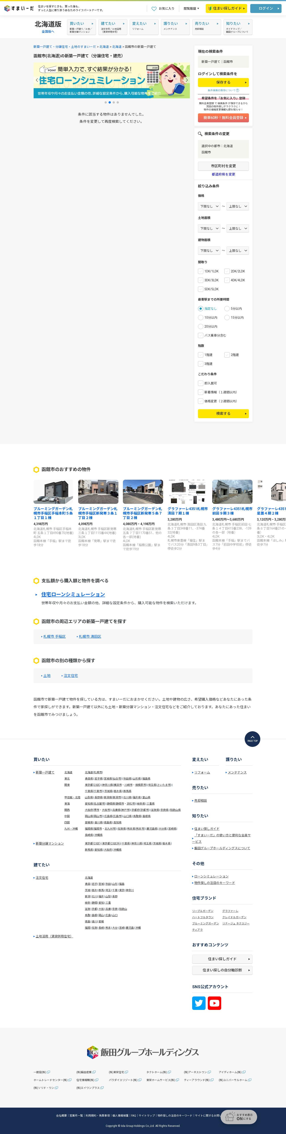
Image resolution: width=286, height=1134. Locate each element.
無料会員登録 (206, 103)
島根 (94, 915)
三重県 (151, 803)
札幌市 (98, 772)
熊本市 (140, 828)
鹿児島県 (152, 828)
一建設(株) (40, 1072)
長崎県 (89, 835)
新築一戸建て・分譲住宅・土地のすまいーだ (65, 47)
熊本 (108, 927)
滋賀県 (155, 810)
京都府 (136, 810)
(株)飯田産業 (84, 1072)
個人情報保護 (120, 1115)
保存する (223, 82)
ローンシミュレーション (211, 876)
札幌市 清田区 (90, 636)
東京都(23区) (93, 843)
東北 (67, 778)
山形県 (137, 778)
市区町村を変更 (223, 166)
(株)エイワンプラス (88, 1087)
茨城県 (108, 791)
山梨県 (89, 797)
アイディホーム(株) (230, 1072)
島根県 (147, 816)
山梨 (108, 896)
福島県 (146, 778)
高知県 (118, 822)
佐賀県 (122, 828)
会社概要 (61, 1115)
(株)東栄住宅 (116, 1072)
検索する (223, 413)
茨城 (87, 890)
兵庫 (108, 909)
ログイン (266, 8)
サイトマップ (147, 1115)
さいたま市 (163, 784)
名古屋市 (99, 803)
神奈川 (130, 890)
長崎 (101, 927)
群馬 (101, 890)
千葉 (115, 890)
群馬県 (127, 791)
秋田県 (127, 778)
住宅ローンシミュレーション (73, 594)
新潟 (87, 896)
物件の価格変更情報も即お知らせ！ (223, 109)
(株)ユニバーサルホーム (233, 1080)
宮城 (101, 884)
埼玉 (108, 890)
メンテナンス (237, 772)
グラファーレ (230, 911)
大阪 (101, 909)
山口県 (128, 816)
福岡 (87, 927)
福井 (101, 896)
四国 (67, 822)
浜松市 (131, 803)
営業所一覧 (76, 1115)
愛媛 (101, 921)
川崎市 (128, 784)
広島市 (117, 816)
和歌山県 (175, 810)
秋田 (108, 884)
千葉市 (98, 791)
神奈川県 (107, 784)
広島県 (108, 816)
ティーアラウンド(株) (197, 1080)
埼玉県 (152, 784)
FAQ (133, 1115)
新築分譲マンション (50, 843)
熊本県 (131, 828)
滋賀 (87, 909)
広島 (108, 915)
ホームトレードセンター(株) (50, 1080)
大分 (115, 927)
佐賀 (94, 927)
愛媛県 (89, 822)
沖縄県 (99, 835)
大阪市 (106, 810)
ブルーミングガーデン (205, 923)
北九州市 (110, 828)
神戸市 (125, 810)
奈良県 (164, 810)
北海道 (104, 47)
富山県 (146, 797)
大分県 (163, 828)
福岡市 (98, 828)
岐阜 (87, 902)
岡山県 (89, 816)
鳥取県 (137, 816)
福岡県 (89, 828)
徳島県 (108, 822)
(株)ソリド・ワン (44, 1087)
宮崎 (121, 927)
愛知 (101, 902)
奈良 (115, 909)
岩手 (94, 884)
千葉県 (89, 791)
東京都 (89, 784)
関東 (67, 784)
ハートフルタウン (203, 917)
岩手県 (99, 778)
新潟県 (108, 797)
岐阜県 (141, 803)
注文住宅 (71, 676)
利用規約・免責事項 (98, 1115)
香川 (94, 921)
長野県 (99, 797)
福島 (121, 884)
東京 (121, 890)
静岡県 (111, 803)
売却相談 (200, 800)
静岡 (94, 902)
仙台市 (117, 778)
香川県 (99, 822)
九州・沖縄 (71, 828)
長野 (115, 896)
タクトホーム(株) (156, 1072)
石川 (94, 896)
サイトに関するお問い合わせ (212, 1115)
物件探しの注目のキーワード (214, 883)
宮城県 (108, 778)
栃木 (94, 890)
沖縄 (138, 927)
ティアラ (197, 929)
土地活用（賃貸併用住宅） (54, 936)
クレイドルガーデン (234, 917)
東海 (67, 803)
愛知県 (89, 803)
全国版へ (48, 31)
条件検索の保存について (222, 90)
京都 (94, 909)
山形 (115, 884)
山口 (115, 915)
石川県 (127, 797)
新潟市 (117, 797)
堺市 (96, 810)
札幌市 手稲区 (54, 636)
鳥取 (87, 915)
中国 (67, 816)
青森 (87, 884)
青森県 (89, 778)
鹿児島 (130, 927)
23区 (97, 784)
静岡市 (120, 803)
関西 (67, 810)
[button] (37, 80)
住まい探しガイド (225, 8)
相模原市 (140, 784)
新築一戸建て (45, 772)
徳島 (87, 921)
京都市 (145, 810)
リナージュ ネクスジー (236, 923)
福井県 (137, 797)
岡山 (101, 915)
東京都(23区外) (111, 843)
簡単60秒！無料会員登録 (223, 118)
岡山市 (98, 816)
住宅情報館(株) (85, 1080)
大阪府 (89, 810)
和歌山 (123, 909)
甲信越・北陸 (72, 797)
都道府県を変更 (223, 174)
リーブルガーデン (202, 911)
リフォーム (202, 772)
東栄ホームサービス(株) (160, 1080)
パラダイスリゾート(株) (123, 1080)
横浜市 (118, 784)
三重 (108, 902)
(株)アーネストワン (195, 1072)
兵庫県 (116, 810)
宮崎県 (172, 828)
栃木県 (118, 791)
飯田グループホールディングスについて (222, 848)
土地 (46, 676)
